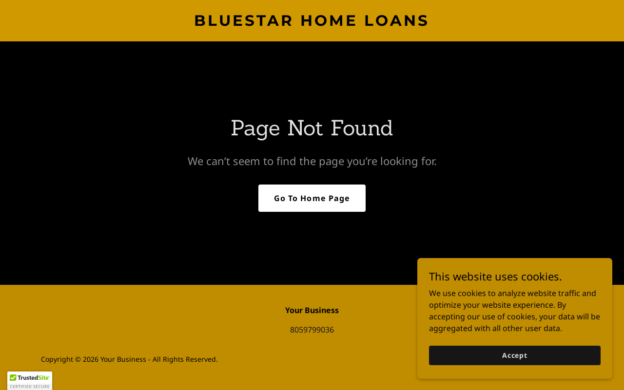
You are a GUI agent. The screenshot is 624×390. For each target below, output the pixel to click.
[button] (29, 380)
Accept (514, 355)
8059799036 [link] (312, 329)
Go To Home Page (312, 198)
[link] (312, 23)
